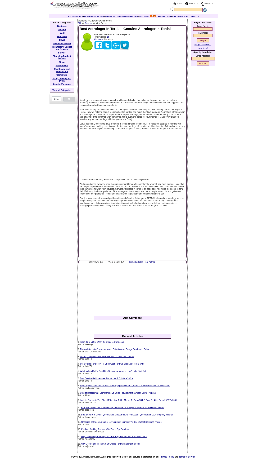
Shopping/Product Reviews (62, 57)
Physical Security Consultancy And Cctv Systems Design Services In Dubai (114, 349)
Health (62, 33)
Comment (98, 39)
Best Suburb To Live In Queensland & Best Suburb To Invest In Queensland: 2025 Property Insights (127, 415)
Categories (110, 16)
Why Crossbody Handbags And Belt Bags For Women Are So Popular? (114, 436)
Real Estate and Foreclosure (62, 70)
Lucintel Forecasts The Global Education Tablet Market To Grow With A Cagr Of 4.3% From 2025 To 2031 (128, 400)
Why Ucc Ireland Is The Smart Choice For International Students (111, 444)
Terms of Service (187, 457)
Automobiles (62, 65)
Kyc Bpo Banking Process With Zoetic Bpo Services (105, 429)
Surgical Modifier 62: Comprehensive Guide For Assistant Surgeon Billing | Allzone (118, 393)
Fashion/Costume (62, 84)
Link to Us (194, 16)
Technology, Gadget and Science (62, 48)
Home (179, 3)
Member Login (164, 16)
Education (62, 36)
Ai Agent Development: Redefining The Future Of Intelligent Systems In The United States (122, 407)
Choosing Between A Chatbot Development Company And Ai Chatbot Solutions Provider (121, 422)
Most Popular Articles (94, 16)
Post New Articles (180, 16)
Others (61, 62)
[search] (56, 98)
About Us (193, 3)
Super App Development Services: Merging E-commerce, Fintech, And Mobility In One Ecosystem (125, 385)
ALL (80, 23)
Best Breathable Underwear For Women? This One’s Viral (106, 378)
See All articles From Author (142, 262)
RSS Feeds (147, 16)
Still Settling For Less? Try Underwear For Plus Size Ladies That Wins (112, 364)
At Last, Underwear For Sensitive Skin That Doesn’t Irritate (107, 356)
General (88, 23)
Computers (61, 75)
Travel (62, 40)
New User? (203, 48)
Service (62, 53)
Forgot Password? (202, 44)
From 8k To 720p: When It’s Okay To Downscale (102, 342)
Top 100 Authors (75, 16)
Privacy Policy (167, 457)
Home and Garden (62, 43)
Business (61, 26)
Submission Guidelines (127, 16)
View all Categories (61, 90)
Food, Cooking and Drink (61, 79)
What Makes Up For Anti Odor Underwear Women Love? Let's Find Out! (113, 371)
